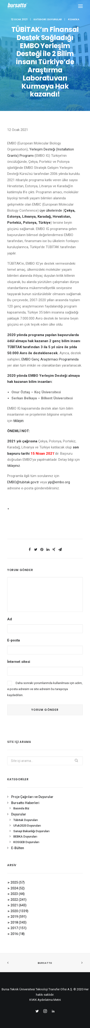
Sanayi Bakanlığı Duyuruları (31, 831)
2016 (17, 934)
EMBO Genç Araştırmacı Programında (50, 359)
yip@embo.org (59, 482)
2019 (18, 916)
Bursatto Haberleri (25, 803)
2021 (18, 905)
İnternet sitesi (18, 662)
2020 (19, 911)
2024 (17, 888)
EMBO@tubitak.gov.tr (23, 482)
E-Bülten (17, 848)
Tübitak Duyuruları (25, 820)
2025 (17, 882)
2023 (17, 894)
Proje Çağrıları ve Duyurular (32, 797)
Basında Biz (21, 808)
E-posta (13, 640)
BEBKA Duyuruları (25, 836)
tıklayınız (13, 466)
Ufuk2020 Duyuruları (27, 825)
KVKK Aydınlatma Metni (45, 999)
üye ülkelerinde (51, 210)
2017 (18, 928)
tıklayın (18, 421)
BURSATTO (45, 963)
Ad (9, 619)
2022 (18, 899)
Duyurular (54, 19)
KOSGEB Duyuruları (26, 842)
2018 (18, 922)
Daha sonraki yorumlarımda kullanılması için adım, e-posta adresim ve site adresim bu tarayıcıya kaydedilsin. (45, 689)
